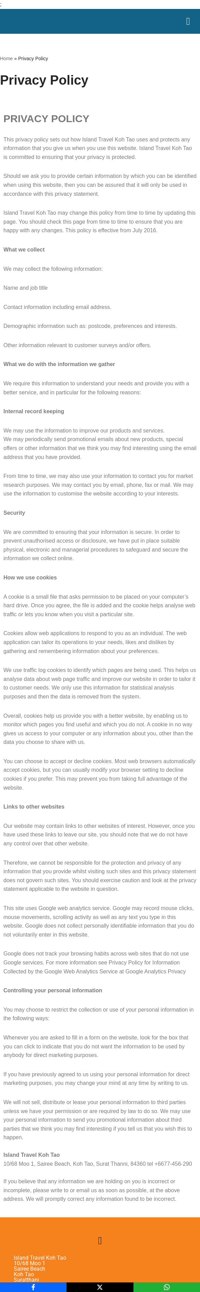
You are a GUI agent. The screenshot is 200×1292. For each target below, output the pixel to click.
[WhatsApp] (166, 1287)
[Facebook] (33, 1287)
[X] (100, 1287)
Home (6, 58)
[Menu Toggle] (188, 21)
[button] (100, 1240)
